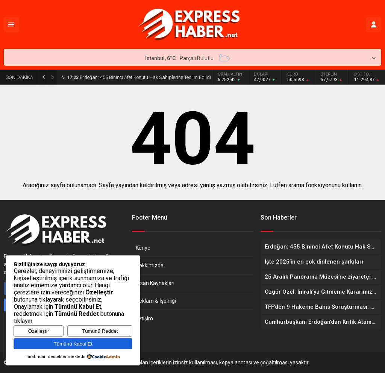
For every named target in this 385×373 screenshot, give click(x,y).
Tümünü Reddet (100, 331)
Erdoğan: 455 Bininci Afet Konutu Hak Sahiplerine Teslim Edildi (139, 77)
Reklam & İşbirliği (156, 301)
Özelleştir (38, 331)
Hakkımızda (150, 265)
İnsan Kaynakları (155, 283)
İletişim (144, 318)
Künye (143, 248)
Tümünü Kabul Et (73, 344)
